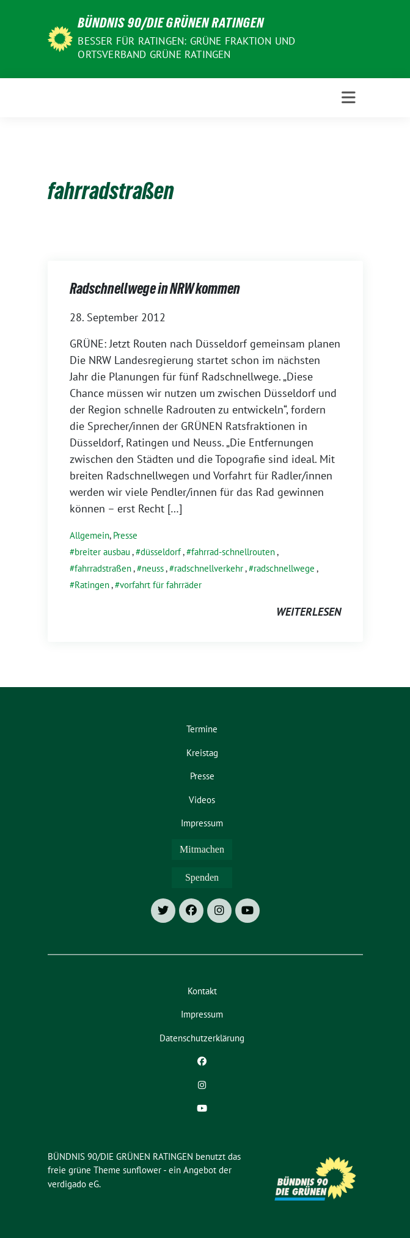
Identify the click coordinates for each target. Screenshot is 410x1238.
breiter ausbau (102, 552)
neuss (153, 568)
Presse (125, 535)
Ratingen (92, 585)
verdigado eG (73, 1184)
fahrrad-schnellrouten (233, 552)
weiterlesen (308, 612)
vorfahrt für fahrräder (161, 585)
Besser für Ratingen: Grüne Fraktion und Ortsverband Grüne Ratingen (186, 47)
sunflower (142, 1170)
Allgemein (89, 535)
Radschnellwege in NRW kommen (155, 290)
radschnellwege (284, 568)
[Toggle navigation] (348, 97)
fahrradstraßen (103, 568)
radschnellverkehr (208, 568)
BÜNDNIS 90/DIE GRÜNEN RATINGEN (171, 24)
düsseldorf (161, 552)
